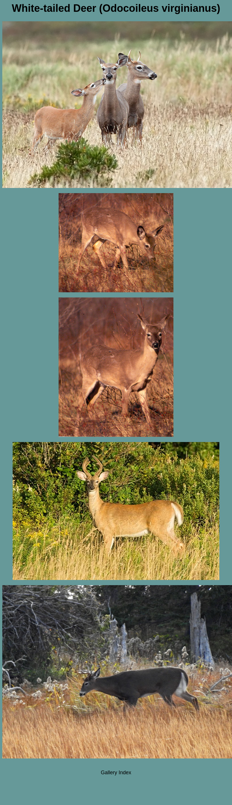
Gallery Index (116, 772)
